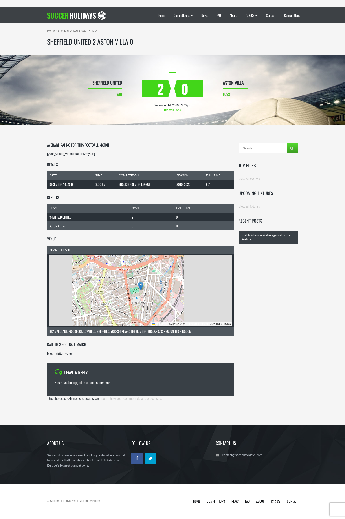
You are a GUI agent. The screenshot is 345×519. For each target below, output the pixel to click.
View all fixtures (249, 179)
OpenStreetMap (197, 324)
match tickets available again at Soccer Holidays (267, 237)
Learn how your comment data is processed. (131, 398)
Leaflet (159, 324)
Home (161, 15)
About (233, 15)
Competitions (183, 15)
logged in (79, 383)
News (204, 15)
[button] (140, 286)
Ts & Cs (251, 15)
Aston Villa (57, 225)
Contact (270, 15)
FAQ (219, 15)
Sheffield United (60, 217)
